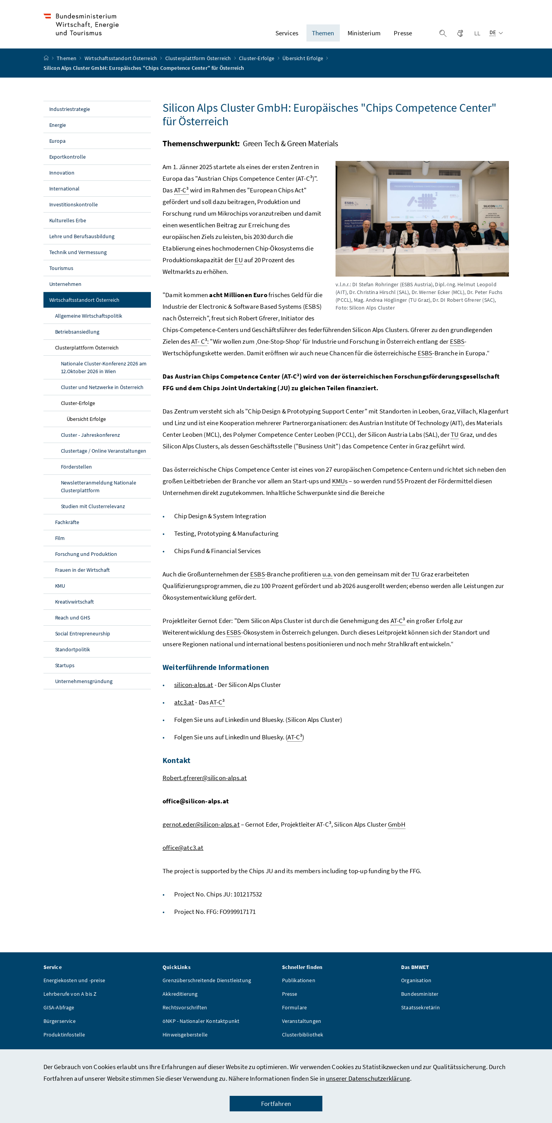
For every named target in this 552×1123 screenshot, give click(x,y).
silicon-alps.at (193, 689)
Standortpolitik (72, 654)
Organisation (416, 985)
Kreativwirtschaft (74, 606)
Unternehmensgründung (84, 686)
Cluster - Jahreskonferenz (90, 439)
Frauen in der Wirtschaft (82, 574)
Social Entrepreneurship (83, 638)
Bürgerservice (59, 1026)
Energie (57, 129)
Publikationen (298, 985)
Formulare (294, 1012)
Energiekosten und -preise (74, 985)
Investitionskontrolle (73, 209)
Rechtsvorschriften (185, 1012)
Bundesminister (419, 998)
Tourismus (61, 273)
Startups (65, 670)
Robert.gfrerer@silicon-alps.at (205, 783)
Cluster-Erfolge (257, 63)
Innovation (62, 177)
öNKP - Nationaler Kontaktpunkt (201, 1026)
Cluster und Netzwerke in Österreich (102, 392)
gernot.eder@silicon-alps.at (201, 829)
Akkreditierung (180, 998)
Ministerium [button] (364, 35)
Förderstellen (76, 471)
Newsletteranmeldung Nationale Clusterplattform (99, 491)
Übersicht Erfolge (303, 63)
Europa (57, 145)
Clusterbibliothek (303, 1039)
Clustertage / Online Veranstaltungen (103, 455)
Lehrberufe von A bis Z (70, 998)
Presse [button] (403, 35)
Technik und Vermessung (78, 257)
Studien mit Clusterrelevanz (93, 511)
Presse (290, 998)
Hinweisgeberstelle (185, 1039)
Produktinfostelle (64, 1039)
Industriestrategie (69, 114)
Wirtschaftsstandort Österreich (121, 63)
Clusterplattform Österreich (198, 63)
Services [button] (286, 35)
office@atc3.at (183, 852)
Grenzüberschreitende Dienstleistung (207, 985)
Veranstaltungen (302, 1026)
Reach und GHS (72, 622)
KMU (60, 590)
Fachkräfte (67, 527)
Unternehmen (65, 289)
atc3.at (184, 707)
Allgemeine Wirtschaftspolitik (89, 320)
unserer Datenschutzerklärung (368, 1078)
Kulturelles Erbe (68, 225)
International (64, 193)
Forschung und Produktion (86, 558)
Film (60, 543)
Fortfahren (276, 1103)
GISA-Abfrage (58, 1012)
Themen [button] (323, 35)
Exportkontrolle (67, 161)
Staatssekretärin (420, 1012)
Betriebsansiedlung (77, 336)
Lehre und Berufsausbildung (82, 241)
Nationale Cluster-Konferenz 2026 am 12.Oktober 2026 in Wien (104, 372)
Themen (67, 63)
